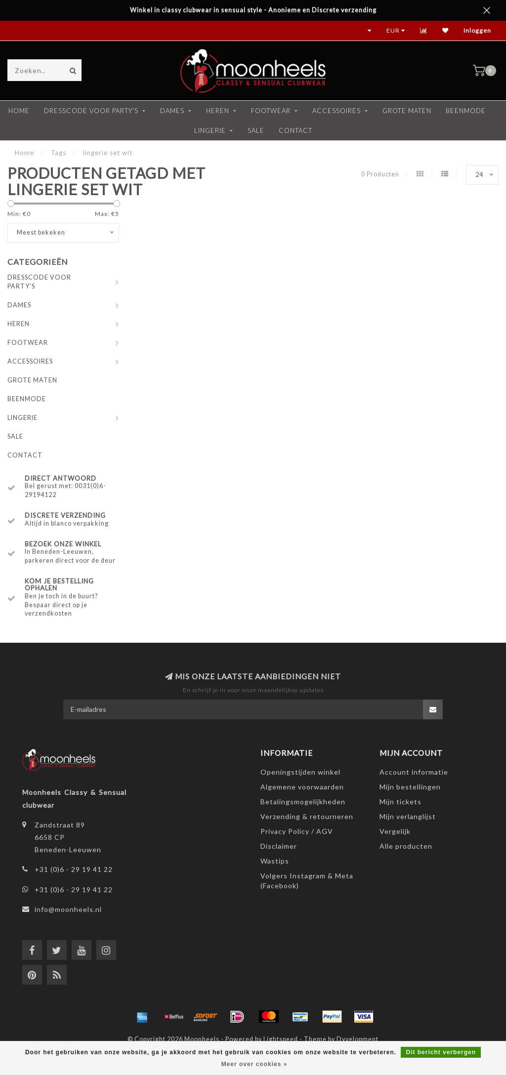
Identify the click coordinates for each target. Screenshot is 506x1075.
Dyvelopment (358, 1039)
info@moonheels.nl (68, 909)
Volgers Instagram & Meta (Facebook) (306, 880)
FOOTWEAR (271, 111)
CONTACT (295, 130)
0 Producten (380, 174)
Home (19, 111)
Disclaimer (278, 846)
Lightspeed (280, 1039)
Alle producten (406, 846)
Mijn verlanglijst (408, 816)
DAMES (172, 111)
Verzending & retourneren (306, 816)
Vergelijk (395, 831)
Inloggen (477, 30)
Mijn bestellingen (410, 787)
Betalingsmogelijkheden (302, 801)
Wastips (274, 861)
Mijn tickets (401, 801)
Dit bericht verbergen (441, 1052)
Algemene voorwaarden (302, 787)
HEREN (217, 111)
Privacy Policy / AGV (296, 831)
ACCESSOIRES (336, 111)
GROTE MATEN (406, 111)
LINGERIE (210, 130)
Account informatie (414, 772)
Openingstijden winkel (300, 772)
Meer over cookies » (254, 1064)
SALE (256, 130)
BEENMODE (466, 111)
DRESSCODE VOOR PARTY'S (91, 111)
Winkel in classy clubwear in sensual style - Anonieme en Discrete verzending (253, 10)
